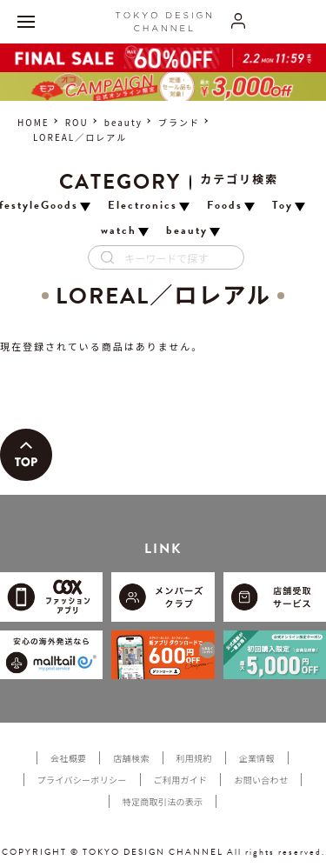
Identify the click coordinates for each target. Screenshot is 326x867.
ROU (77, 122)
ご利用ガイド (181, 779)
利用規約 (194, 757)
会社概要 (68, 757)
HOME (33, 122)
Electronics (142, 205)
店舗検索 (131, 757)
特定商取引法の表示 (163, 801)
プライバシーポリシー (82, 779)
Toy (282, 205)
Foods (225, 205)
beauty (123, 122)
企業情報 (257, 757)
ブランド (179, 122)
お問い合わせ (261, 779)
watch (118, 231)
